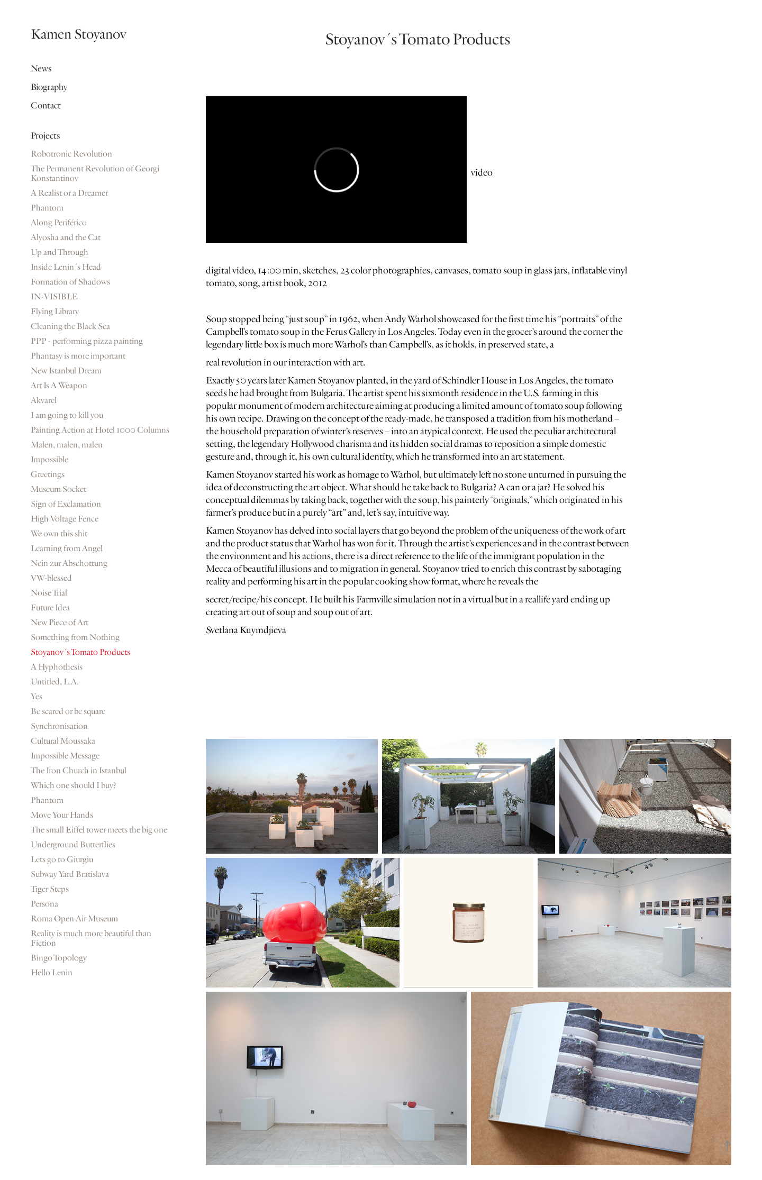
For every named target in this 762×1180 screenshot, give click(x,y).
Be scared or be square (68, 711)
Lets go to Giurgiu (62, 859)
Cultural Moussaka (63, 741)
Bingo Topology (59, 958)
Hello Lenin (51, 972)
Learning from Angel (67, 548)
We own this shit (59, 533)
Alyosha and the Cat (66, 237)
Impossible (49, 459)
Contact (46, 105)
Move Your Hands (62, 815)
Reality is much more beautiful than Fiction (91, 938)
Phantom (47, 208)
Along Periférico (59, 222)
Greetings (48, 474)
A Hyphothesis (57, 667)
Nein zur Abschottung (69, 563)
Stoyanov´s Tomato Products (80, 652)
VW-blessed (51, 578)
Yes (36, 696)
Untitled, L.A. (55, 681)
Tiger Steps (50, 889)
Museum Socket (58, 489)
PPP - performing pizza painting (87, 341)
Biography (49, 87)
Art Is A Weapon (59, 385)
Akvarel (44, 400)
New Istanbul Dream (66, 370)
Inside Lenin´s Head (66, 267)
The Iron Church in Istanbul (78, 770)
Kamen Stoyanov (78, 34)
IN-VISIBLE (54, 296)
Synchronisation (59, 726)
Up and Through (59, 252)
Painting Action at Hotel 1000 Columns (100, 430)
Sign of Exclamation (66, 504)
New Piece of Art (59, 622)
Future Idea (50, 607)
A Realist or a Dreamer (69, 193)
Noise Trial (49, 593)
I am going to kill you (67, 415)
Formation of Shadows (70, 282)
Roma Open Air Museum (74, 918)
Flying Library (55, 311)
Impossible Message (65, 756)
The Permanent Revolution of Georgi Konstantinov (95, 173)
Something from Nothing (75, 637)
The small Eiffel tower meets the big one (99, 830)
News (41, 68)
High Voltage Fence (64, 519)
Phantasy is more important (78, 356)
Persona (44, 904)
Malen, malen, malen (67, 445)
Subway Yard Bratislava (70, 874)
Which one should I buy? (73, 785)
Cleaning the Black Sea (70, 326)
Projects (45, 135)
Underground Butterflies (73, 844)
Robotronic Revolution (71, 154)
